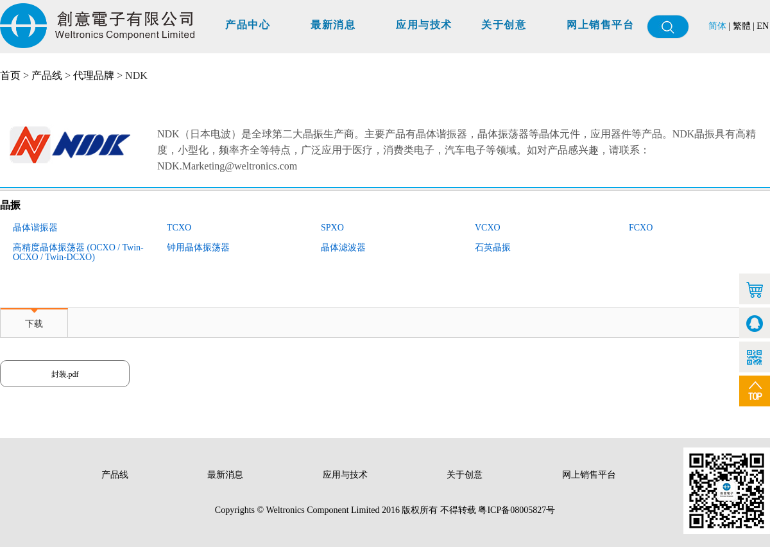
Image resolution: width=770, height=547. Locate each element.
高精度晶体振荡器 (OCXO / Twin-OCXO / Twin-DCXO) (78, 253)
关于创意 (503, 24)
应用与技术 (424, 24)
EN (763, 26)
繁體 (742, 26)
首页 (10, 75)
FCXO (641, 227)
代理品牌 (93, 75)
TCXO (179, 227)
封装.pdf (65, 374)
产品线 (46, 75)
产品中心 (247, 24)
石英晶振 (493, 247)
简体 (717, 26)
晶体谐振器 (35, 227)
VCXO (488, 227)
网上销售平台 (600, 24)
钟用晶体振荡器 (198, 247)
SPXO (332, 227)
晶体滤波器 (343, 247)
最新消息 (333, 24)
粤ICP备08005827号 (516, 510)
